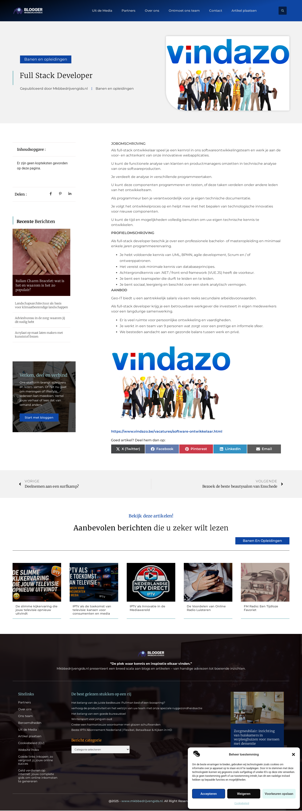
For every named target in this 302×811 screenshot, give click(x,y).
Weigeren (243, 794)
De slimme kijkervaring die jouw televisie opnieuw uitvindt (37, 609)
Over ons (152, 11)
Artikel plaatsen (244, 11)
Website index (28, 750)
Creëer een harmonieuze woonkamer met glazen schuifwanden (116, 725)
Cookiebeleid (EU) (31, 743)
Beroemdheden (29, 723)
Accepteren (208, 794)
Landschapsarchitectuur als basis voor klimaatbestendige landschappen (41, 305)
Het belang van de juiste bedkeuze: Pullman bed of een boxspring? (118, 703)
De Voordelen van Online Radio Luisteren (206, 608)
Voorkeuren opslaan (279, 794)
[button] (293, 754)
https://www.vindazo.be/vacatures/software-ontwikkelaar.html (166, 431)
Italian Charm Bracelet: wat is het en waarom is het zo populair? (40, 285)
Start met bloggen (39, 420)
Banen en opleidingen (45, 59)
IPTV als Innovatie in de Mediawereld (147, 608)
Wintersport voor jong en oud (91, 719)
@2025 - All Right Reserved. (151, 801)
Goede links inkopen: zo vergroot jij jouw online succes (35, 760)
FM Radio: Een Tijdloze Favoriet (261, 608)
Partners (128, 11)
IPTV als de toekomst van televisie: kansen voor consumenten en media (92, 609)
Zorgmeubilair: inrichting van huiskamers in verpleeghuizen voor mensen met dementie (256, 737)
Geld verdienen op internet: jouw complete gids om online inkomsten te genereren (37, 776)
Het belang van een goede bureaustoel (98, 714)
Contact (215, 11)
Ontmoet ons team (184, 11)
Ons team (25, 716)
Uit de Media (102, 11)
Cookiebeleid (241, 803)
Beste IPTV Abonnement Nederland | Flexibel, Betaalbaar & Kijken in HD (121, 730)
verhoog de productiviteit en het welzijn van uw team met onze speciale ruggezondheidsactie (136, 708)
